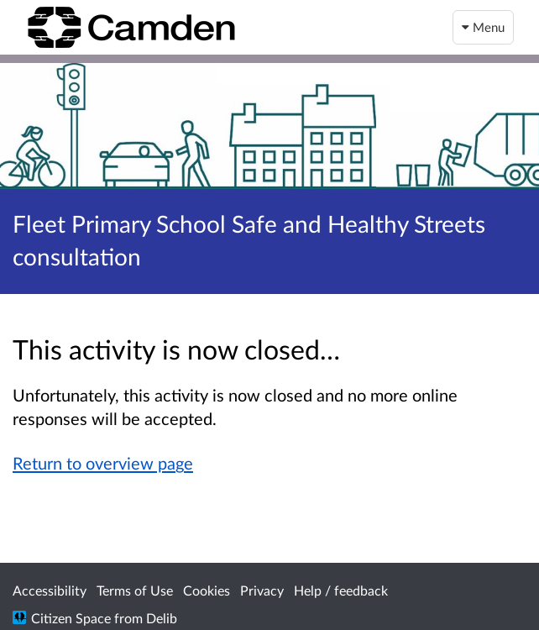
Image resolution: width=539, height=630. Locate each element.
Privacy (262, 590)
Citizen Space (71, 618)
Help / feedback (341, 590)
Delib (161, 618)
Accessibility (49, 590)
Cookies (206, 590)
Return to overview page (103, 463)
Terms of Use (135, 590)
